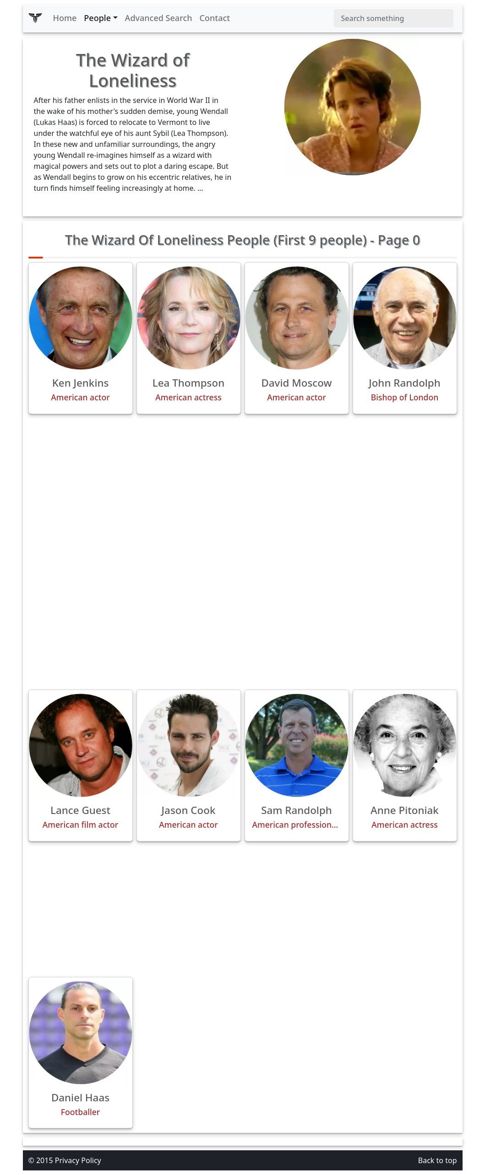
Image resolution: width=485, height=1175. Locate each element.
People (97, 17)
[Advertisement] (242, 485)
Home (65, 17)
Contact (215, 17)
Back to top (437, 1160)
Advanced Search (158, 17)
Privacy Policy (78, 1160)
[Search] (393, 18)
